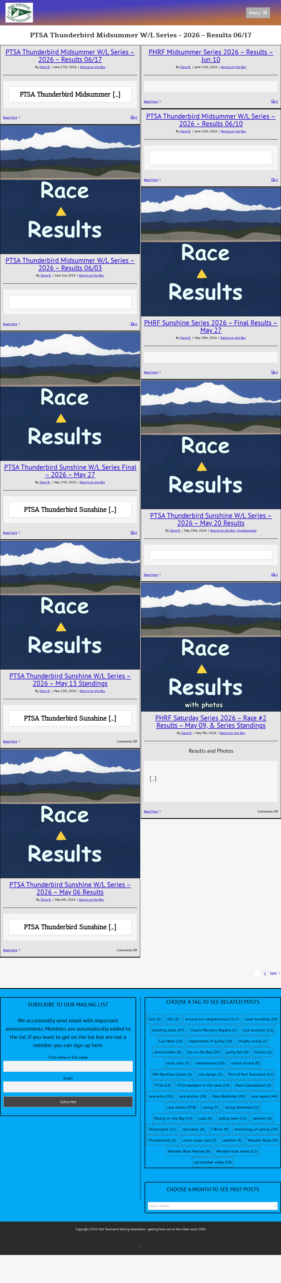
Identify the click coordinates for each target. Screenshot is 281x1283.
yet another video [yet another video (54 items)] (213, 1162)
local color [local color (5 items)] (177, 1063)
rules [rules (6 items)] (205, 1118)
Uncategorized (246, 530)
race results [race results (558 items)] (181, 1107)
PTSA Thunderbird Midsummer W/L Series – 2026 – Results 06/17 (70, 56)
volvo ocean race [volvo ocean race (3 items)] (199, 1140)
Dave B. (45, 67)
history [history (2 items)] (263, 1052)
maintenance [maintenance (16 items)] (210, 1063)
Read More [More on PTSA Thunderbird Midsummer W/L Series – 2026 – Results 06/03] (10, 324)
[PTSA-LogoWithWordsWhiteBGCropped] (19, 5)
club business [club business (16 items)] (258, 1030)
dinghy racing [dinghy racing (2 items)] (252, 1041)
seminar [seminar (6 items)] (262, 1118)
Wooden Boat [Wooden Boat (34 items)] (263, 1140)
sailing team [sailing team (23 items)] (232, 1118)
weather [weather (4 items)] (232, 1140)
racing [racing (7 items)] (210, 1107)
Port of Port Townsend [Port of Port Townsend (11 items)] (251, 1074)
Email (68, 1078)
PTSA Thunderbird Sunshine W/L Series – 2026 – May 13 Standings (70, 679)
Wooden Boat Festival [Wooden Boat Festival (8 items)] (189, 1151)
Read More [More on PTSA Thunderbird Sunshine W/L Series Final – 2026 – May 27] (10, 533)
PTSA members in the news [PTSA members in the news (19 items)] (203, 1085)
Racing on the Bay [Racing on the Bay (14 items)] (173, 1118)
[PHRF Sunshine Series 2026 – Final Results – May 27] (211, 252)
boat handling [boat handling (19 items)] (261, 1019)
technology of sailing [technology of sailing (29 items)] (255, 1129)
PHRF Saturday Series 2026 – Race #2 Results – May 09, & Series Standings (210, 721)
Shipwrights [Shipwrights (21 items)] (162, 1129)
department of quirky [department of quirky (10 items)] (210, 1041)
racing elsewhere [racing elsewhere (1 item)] (241, 1107)
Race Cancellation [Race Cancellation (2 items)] (253, 1085)
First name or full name (68, 1057)
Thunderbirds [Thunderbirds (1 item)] (162, 1140)
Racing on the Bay (92, 67)
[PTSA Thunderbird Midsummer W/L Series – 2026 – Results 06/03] (70, 189)
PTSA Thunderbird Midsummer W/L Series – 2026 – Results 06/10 (211, 120)
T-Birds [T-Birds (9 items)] (219, 1129)
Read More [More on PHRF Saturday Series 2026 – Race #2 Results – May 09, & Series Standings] (151, 811)
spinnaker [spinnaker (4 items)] (193, 1129)
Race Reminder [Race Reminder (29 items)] (229, 1096)
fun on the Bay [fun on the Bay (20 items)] (203, 1052)
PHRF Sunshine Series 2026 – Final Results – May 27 (211, 326)
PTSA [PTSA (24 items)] (163, 1085)
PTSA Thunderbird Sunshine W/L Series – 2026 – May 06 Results (70, 888)
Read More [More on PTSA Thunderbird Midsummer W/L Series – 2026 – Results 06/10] (151, 180)
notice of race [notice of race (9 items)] (245, 1063)
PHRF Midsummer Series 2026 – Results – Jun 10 (211, 56)
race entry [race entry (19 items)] (160, 1096)
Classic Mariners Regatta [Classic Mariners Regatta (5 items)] (213, 1030)
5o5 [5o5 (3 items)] (154, 1019)
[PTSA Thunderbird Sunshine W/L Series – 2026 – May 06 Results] (70, 814)
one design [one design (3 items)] (210, 1074)
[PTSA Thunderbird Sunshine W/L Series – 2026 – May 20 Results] (211, 445)
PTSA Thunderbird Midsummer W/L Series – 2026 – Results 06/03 (70, 264)
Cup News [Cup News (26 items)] (171, 1041)
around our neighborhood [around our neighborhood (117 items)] (212, 1019)
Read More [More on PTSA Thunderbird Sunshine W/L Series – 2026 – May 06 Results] (10, 950)
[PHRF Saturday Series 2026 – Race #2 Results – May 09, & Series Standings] (211, 647)
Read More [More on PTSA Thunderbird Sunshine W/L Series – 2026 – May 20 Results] (151, 575)
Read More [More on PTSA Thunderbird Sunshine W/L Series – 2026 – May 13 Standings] (10, 741)
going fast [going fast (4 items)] (237, 1052)
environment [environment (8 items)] (167, 1052)
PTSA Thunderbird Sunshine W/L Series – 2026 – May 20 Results (211, 519)
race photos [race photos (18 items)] (192, 1096)
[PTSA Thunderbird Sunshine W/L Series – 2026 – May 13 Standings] (70, 605)
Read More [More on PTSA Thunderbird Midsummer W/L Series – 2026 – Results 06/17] (10, 117)
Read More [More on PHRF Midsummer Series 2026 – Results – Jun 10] (151, 101)
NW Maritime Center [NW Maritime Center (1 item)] (172, 1074)
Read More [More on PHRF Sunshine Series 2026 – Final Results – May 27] (151, 372)
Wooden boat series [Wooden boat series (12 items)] (237, 1151)
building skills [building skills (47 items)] (168, 1030)
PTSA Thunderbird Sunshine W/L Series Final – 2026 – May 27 (70, 471)
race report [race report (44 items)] (264, 1096)
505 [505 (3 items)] (173, 1019)
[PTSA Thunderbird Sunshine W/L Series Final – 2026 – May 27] (70, 396)
